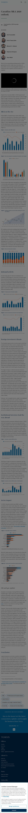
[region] (14, 797)
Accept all (14, 810)
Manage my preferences (14, 806)
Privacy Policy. (6, 796)
